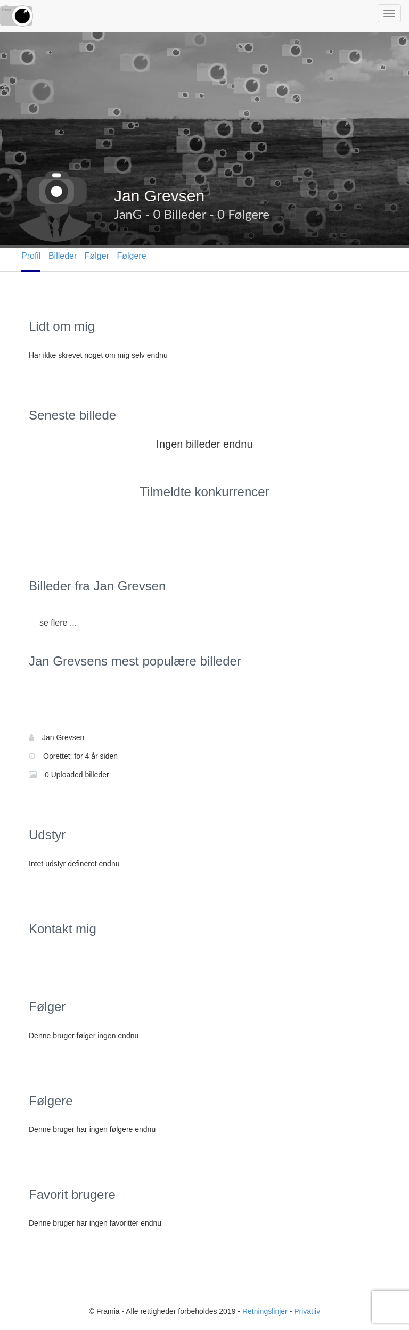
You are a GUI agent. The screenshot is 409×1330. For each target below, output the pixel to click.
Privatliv (307, 1311)
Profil (30, 255)
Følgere (131, 255)
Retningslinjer (265, 1311)
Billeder (62, 255)
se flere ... (58, 622)
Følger (97, 255)
